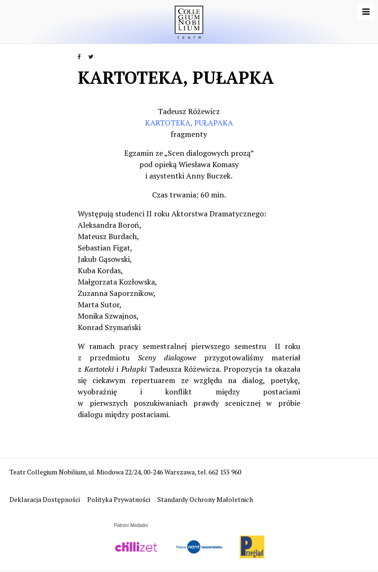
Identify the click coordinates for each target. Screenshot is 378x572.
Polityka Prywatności (119, 499)
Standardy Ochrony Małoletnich (205, 499)
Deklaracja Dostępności (45, 499)
